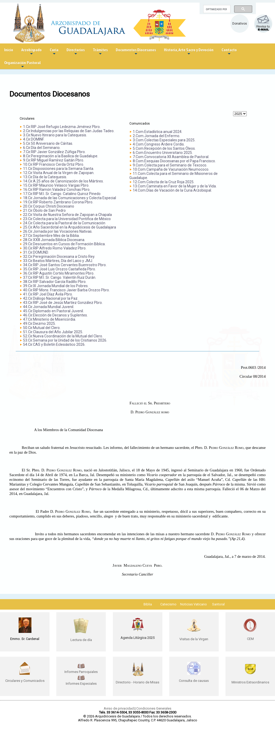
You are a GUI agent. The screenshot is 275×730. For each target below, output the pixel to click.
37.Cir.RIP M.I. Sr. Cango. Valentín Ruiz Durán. (59, 277)
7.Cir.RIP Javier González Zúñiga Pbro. (54, 152)
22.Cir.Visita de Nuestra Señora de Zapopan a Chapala (67, 215)
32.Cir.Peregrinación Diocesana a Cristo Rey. (59, 256)
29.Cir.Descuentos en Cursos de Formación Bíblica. (64, 244)
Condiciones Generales (153, 708)
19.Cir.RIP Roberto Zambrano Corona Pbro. (58, 202)
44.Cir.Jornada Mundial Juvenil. (48, 307)
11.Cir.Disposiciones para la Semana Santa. (58, 168)
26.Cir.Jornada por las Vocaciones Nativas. (57, 231)
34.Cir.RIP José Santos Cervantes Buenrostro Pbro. (65, 265)
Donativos (239, 23)
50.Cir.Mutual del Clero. (41, 328)
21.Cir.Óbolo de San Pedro (44, 210)
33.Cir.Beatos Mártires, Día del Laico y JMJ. (58, 261)
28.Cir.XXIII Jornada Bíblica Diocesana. (54, 240)
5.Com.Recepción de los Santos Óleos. (164, 148)
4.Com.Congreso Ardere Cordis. (159, 144)
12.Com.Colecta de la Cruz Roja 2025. (163, 182)
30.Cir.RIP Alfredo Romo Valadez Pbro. (54, 248)
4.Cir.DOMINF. (33, 139)
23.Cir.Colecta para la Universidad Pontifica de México (67, 219)
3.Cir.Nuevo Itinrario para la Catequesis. (55, 135)
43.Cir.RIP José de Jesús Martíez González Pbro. (63, 302)
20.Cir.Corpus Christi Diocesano (48, 206)
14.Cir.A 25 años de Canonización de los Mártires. (63, 181)
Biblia (148, 604)
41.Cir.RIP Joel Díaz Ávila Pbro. (48, 294)
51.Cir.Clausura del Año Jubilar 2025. (53, 332)
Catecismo (168, 604)
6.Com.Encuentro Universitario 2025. (163, 153)
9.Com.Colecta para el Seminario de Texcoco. (170, 165)
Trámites (100, 51)
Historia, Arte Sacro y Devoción (188, 51)
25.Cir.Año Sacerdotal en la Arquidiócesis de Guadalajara (69, 227)
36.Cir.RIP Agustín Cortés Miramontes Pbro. (58, 273)
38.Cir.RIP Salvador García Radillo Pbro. (54, 282)
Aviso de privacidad (119, 708)
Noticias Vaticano (193, 604)
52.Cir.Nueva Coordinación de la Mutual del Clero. (63, 336)
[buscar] (216, 9)
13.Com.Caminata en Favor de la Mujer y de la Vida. (175, 186)
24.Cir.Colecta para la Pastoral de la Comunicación (64, 223)
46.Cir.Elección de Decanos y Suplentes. (55, 315)
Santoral (218, 604)
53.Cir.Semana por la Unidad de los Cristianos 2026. (65, 340)
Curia (54, 51)
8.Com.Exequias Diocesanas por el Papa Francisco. (174, 161)
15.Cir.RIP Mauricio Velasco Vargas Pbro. (56, 185)
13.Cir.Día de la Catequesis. (45, 177)
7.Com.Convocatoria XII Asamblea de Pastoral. (171, 157)
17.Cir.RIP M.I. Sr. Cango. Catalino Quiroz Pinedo (62, 194)
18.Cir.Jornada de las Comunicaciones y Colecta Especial (69, 198)
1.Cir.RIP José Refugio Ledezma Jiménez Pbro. (62, 127)
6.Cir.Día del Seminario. (41, 148)
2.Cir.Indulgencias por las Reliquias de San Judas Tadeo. (68, 131)
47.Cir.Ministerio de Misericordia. (49, 319)
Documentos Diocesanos (136, 51)
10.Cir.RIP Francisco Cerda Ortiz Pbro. (53, 164)
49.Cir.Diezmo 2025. (39, 323)
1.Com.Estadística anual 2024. (157, 132)
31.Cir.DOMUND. (36, 252)
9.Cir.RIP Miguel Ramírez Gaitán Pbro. (53, 160)
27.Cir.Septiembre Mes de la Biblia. (51, 235)
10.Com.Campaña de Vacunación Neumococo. (171, 169)
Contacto (229, 51)
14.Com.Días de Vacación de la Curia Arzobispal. (172, 190)
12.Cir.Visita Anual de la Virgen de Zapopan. (58, 173)
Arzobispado (31, 51)
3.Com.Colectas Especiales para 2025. (164, 140)
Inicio (8, 49)
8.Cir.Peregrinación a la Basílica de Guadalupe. (60, 156)
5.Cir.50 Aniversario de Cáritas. (48, 143)
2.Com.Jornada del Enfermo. (156, 136)
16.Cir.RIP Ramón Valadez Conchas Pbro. (56, 189)
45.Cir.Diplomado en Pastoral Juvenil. (53, 311)
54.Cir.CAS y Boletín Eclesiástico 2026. (54, 344)
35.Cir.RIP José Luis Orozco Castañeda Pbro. (59, 269)
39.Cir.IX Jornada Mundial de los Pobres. (56, 286)
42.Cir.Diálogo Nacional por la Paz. (50, 298)
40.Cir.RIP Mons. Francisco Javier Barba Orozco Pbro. (66, 290)
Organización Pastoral (22, 64)
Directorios (76, 51)
